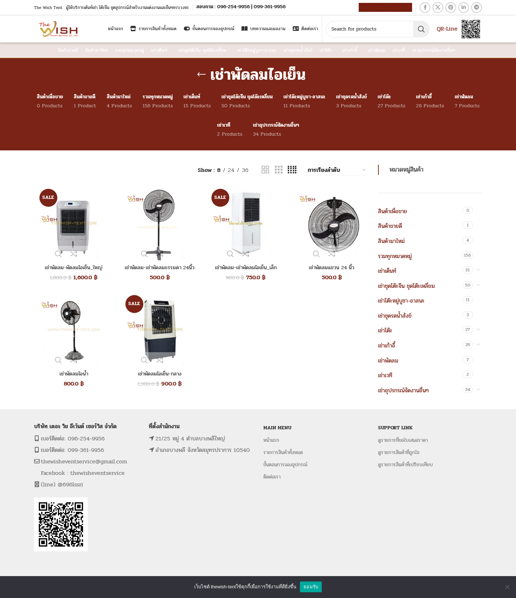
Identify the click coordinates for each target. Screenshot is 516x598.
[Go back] (201, 74)
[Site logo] (59, 28)
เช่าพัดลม (388, 360)
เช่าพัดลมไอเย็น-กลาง (157, 374)
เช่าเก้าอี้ (386, 345)
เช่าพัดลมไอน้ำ (71, 374)
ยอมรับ (311, 586)
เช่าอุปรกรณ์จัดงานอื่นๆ (403, 390)
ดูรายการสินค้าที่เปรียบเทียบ (405, 464)
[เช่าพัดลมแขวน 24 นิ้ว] (329, 224)
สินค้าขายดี (390, 225)
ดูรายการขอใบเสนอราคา (385, 7)
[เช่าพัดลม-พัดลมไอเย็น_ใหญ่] (71, 224)
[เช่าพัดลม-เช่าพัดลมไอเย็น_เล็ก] (243, 224)
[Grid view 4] (292, 170)
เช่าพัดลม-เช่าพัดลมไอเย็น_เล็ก (244, 268)
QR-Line (447, 28)
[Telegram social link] (476, 7)
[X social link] (438, 7)
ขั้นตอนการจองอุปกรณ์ (285, 464)
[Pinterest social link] (450, 7)
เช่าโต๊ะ (385, 330)
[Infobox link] (241, 7)
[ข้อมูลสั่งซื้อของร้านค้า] (337, 170)
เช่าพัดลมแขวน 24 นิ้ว (330, 268)
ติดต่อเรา (272, 477)
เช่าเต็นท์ (387, 270)
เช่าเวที (385, 375)
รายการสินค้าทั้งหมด (283, 452)
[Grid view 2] (265, 170)
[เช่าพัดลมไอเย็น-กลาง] (157, 330)
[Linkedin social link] (463, 7)
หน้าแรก (271, 440)
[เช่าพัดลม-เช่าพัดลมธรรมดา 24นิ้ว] (157, 224)
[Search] (378, 29)
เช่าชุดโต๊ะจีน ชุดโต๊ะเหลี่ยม (406, 285)
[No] (507, 586)
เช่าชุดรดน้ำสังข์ (394, 315)
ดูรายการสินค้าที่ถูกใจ (398, 452)
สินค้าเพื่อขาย (392, 211)
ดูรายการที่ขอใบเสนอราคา (403, 440)
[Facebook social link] (425, 7)
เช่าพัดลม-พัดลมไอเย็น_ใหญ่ (71, 268)
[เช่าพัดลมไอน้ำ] (71, 330)
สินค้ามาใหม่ (391, 241)
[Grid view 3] (279, 170)
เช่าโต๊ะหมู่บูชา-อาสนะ (401, 300)
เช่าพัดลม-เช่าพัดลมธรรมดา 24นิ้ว (158, 268)
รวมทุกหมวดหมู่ (395, 256)
